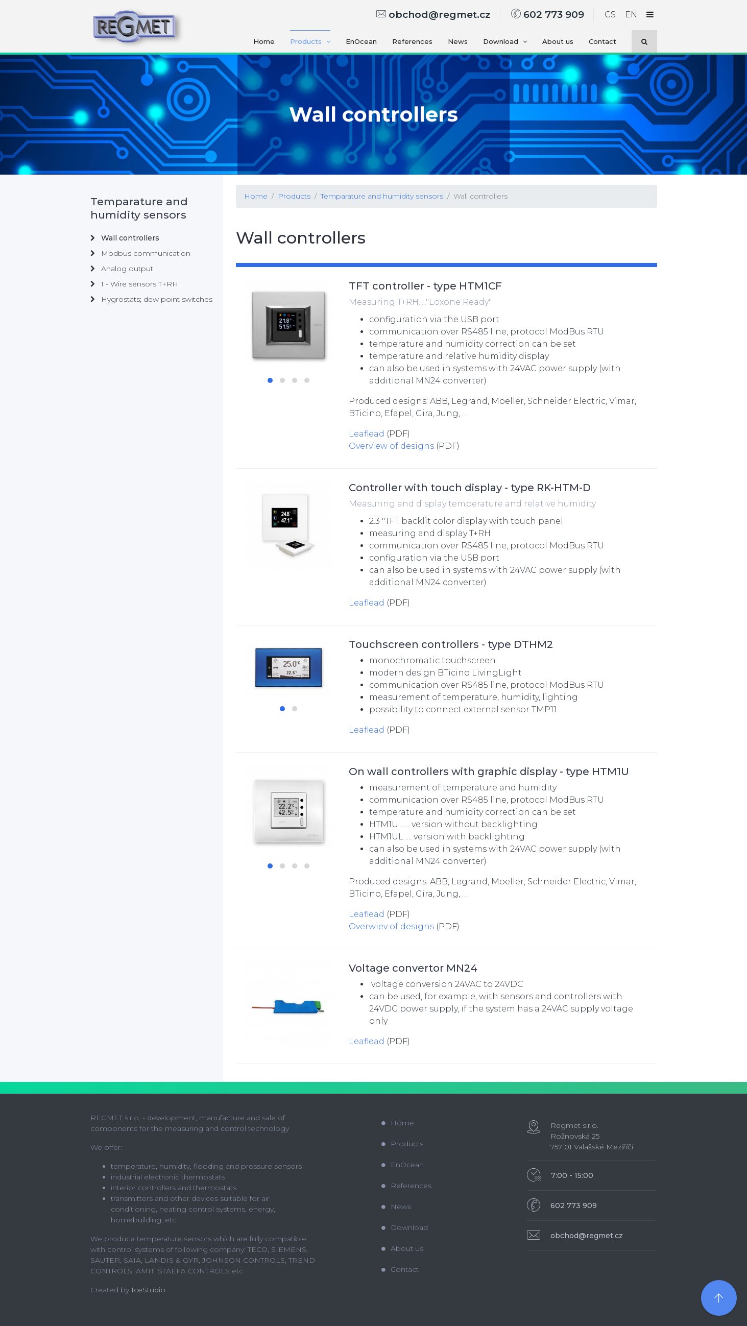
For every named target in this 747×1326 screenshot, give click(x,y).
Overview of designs (391, 446)
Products (310, 41)
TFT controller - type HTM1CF (425, 286)
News (458, 41)
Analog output (121, 268)
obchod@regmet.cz (433, 14)
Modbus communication (140, 253)
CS (610, 14)
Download (505, 41)
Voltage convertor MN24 (413, 968)
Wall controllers (480, 196)
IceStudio (148, 1289)
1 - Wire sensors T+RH (134, 283)
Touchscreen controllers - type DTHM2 (451, 644)
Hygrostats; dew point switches (151, 299)
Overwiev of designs (391, 926)
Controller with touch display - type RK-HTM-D (470, 487)
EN (631, 14)
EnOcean (361, 41)
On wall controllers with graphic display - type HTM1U (489, 771)
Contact (602, 41)
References (412, 41)
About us (557, 41)
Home (264, 41)
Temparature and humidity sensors (382, 196)
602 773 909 (547, 14)
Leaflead (366, 434)
